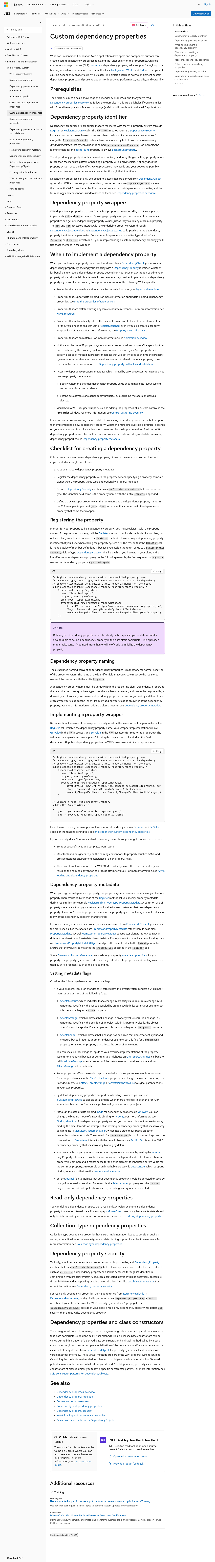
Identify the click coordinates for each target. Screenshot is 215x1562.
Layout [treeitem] (10, 231)
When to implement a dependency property (186, 46)
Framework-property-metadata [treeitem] (25, 149)
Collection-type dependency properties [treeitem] (23, 104)
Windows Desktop (81, 25)
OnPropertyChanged (138, 1056)
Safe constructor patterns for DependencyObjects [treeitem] (24, 164)
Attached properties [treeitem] (19, 96)
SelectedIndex (121, 1183)
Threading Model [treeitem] (15, 250)
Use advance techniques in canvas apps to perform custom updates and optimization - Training (100, 1501)
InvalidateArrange (71, 1061)
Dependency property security (94, 1286)
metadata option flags (134, 955)
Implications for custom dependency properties (122, 831)
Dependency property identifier (191, 35)
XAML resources (66, 313)
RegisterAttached (110, 325)
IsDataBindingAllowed (69, 1099)
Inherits (156, 1152)
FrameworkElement (137, 924)
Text (142, 70)
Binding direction (67, 1121)
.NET (64, 25)
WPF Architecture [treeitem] (16, 43)
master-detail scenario (107, 1171)
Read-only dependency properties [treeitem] (21, 141)
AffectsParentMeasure (122, 1082)
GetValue (55, 732)
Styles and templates (148, 289)
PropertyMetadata (60, 933)
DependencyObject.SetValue (105, 230)
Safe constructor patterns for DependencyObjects (79, 1373)
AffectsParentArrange (92, 1082)
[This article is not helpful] (204, 95)
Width (129, 70)
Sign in (207, 4)
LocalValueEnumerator (141, 1281)
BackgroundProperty (124, 149)
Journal (69, 1178)
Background (118, 70)
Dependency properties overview (69, 102)
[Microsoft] (6, 4)
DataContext (138, 1166)
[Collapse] (41, 23)
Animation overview (135, 337)
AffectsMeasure (69, 1001)
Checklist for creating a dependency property (186, 53)
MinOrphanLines (99, 1078)
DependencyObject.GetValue (66, 230)
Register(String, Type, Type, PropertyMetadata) (114, 902)
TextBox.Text (137, 1140)
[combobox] (23, 29)
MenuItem (81, 1140)
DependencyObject (150, 178)
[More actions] (162, 25)
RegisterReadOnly (74, 130)
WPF (98, 25)
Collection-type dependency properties (99, 1244)
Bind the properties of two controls (94, 301)
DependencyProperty (142, 130)
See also (179, 83)
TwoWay (119, 1116)
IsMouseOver (113, 1211)
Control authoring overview (127, 412)
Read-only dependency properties (143, 1216)
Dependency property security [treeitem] (25, 155)
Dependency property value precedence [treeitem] (23, 88)
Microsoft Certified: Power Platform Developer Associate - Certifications (88, 1515)
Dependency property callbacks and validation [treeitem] (25, 131)
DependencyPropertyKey (64, 1298)
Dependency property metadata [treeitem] (20, 121)
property (95, 65)
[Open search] (199, 5)
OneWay (143, 1111)
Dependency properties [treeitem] (21, 79)
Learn (54, 25)
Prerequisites (181, 31)
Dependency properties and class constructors (192, 77)
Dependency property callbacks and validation (126, 364)
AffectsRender (68, 1035)
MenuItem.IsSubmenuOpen (90, 1130)
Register (55, 130)
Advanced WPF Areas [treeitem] (18, 37)
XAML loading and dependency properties (81, 1415)
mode (99, 1111)
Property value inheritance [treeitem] (22, 172)
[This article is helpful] (200, 95)
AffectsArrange (68, 1018)
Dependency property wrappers (191, 40)
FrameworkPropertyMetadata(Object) (77, 943)
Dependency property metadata (101, 438)
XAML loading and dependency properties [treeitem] (25, 180)
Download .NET (201, 13)
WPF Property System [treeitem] (20, 73)
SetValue (96, 732)
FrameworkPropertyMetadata (110, 928)
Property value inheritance (131, 330)
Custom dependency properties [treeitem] (25, 112)
